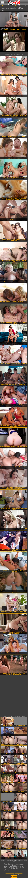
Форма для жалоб (19, 873)
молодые (6, 29)
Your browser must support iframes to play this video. (14, 20)
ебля (2, 30)
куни (6, 30)
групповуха (12, 29)
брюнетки (24, 29)
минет (18, 29)
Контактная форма (10, 873)
